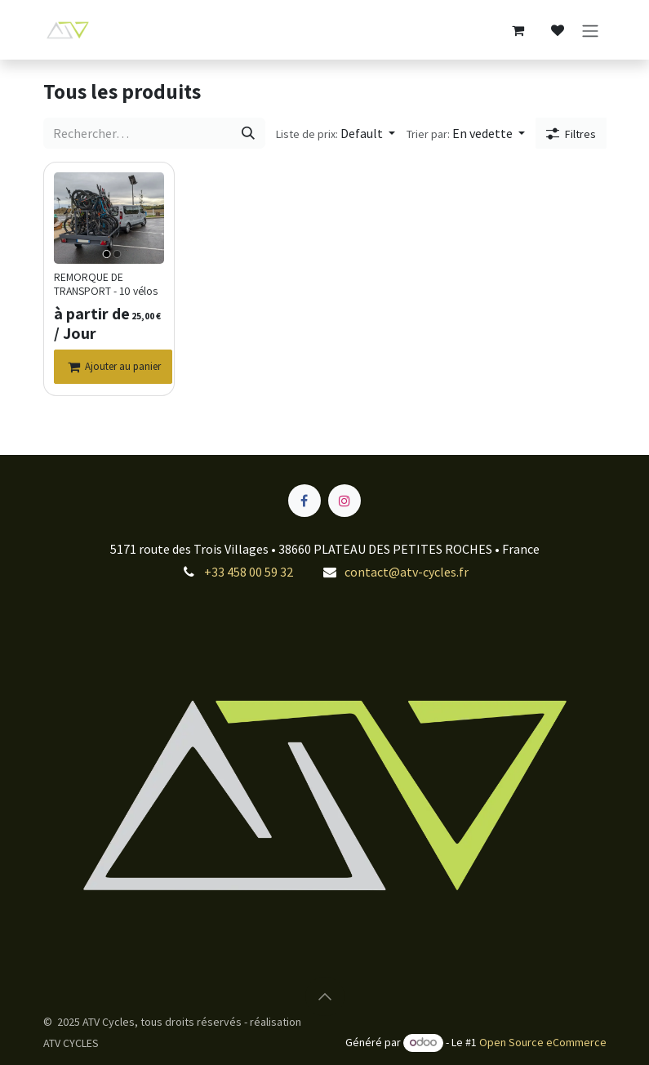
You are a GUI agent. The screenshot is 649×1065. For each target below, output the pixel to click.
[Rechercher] (247, 133)
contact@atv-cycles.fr (407, 572)
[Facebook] (304, 500)
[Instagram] (344, 500)
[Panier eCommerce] (518, 30)
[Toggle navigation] (590, 30)
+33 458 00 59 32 (248, 572)
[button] (335, 133)
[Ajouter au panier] (113, 367)
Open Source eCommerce (543, 1042)
